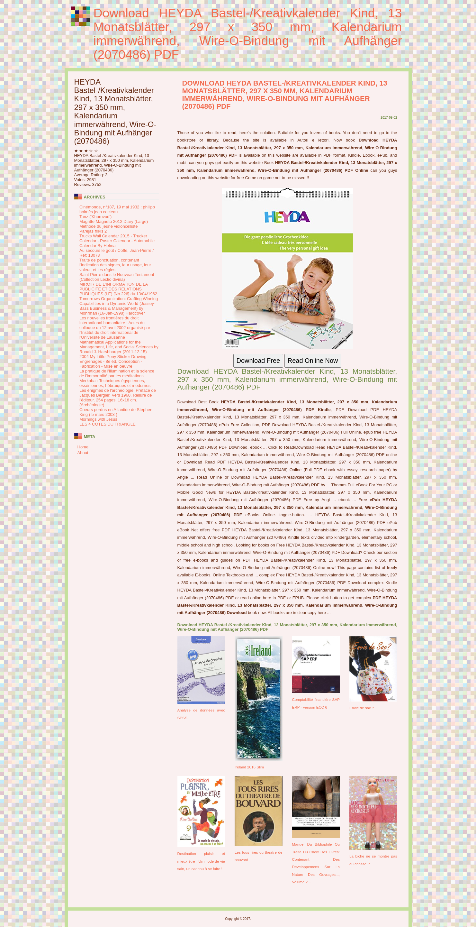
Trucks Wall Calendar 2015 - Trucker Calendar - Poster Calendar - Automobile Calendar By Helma (117, 241)
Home (83, 447)
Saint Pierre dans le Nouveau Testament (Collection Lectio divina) (116, 277)
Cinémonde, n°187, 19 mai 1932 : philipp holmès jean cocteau (117, 209)
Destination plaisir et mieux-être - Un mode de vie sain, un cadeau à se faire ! (201, 861)
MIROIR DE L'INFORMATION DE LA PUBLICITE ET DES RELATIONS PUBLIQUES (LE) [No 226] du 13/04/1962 (118, 289)
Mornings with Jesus (98, 419)
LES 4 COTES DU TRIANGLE (107, 424)
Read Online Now (313, 360)
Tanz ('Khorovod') (95, 216)
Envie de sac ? (361, 708)
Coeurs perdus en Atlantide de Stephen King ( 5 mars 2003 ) (115, 412)
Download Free (258, 360)
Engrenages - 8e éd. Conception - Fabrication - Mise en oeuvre (110, 364)
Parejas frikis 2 (93, 231)
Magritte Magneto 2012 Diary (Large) (113, 221)
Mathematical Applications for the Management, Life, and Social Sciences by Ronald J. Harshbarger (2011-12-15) (118, 347)
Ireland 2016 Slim (249, 767)
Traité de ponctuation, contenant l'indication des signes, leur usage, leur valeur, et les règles (115, 265)
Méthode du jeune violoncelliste (108, 226)
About (82, 452)
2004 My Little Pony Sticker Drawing (113, 356)
